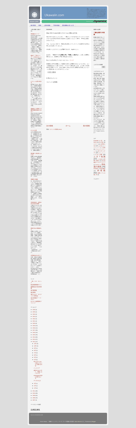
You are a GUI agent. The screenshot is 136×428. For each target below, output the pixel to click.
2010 (34, 393)
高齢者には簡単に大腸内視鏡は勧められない (36, 110)
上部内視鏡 (47, 25)
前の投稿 (86, 126)
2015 (34, 334)
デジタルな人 (37, 380)
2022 (34, 318)
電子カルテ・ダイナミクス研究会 (36, 295)
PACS (95, 142)
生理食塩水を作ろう (36, 255)
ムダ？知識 (99, 157)
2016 (34, 332)
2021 (34, 321)
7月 (35, 352)
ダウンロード (102, 152)
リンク (72, 60)
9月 (35, 348)
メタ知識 (99, 159)
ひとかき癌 (34, 130)
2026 (34, 309)
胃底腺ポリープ (35, 34)
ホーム (68, 126)
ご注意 (103, 147)
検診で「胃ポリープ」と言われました (36, 56)
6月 (35, 355)
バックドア (37, 368)
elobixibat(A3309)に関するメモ (38, 377)
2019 (34, 325)
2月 (35, 385)
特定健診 (102, 168)
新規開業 (96, 168)
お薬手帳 (100, 145)
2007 (34, 400)
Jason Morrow (78, 421)
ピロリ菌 (98, 154)
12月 (35, 343)
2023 (34, 316)
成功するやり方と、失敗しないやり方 (38, 372)
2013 (34, 339)
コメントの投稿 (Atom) (55, 129)
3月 (35, 383)
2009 (34, 395)
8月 (35, 350)
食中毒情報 (34, 290)
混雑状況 (97, 164)
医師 (40, 25)
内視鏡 (101, 170)
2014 (34, 337)
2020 (34, 323)
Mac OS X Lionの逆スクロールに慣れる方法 (38, 363)
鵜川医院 (33, 25)
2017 (34, 330)
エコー (96, 144)
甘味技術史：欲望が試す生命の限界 (36, 203)
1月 (35, 388)
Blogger (94, 421)
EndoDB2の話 (98, 140)
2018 (34, 328)
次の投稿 (49, 126)
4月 (35, 359)
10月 (35, 346)
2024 (34, 314)
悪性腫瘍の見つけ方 (68, 25)
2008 (34, 397)
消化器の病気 (99, 165)
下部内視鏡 (56, 25)
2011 (34, 391)
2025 (34, 312)
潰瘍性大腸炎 (34, 179)
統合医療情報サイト (36, 284)
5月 (35, 357)
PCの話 (101, 142)
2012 (34, 341)
